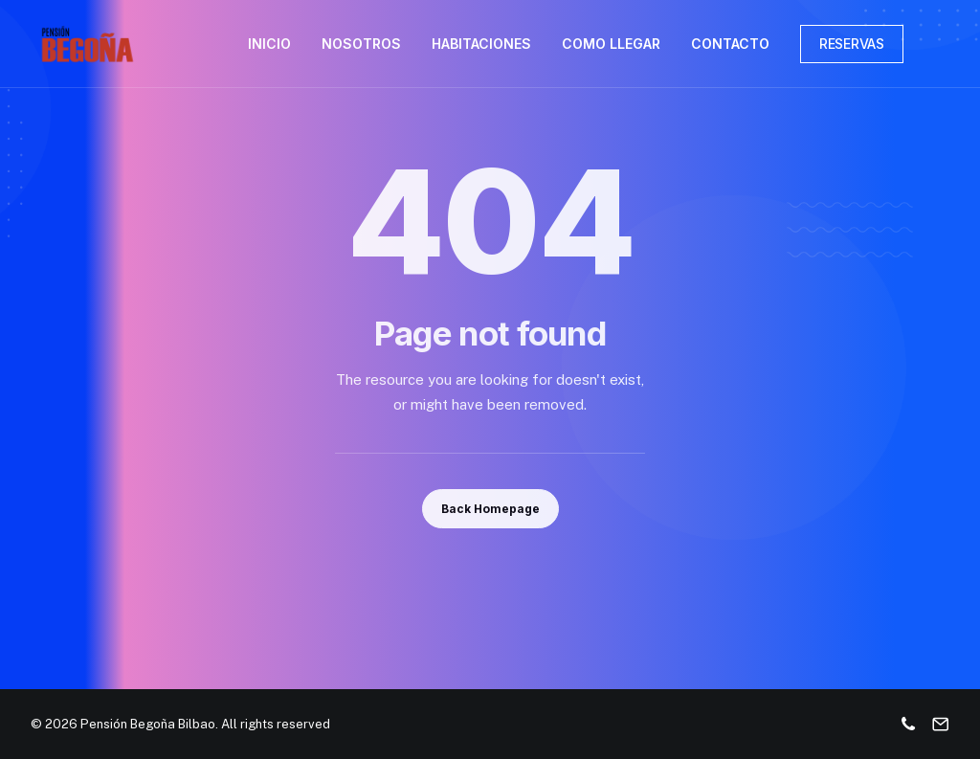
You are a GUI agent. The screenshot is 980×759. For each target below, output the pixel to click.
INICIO (269, 43)
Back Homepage (490, 509)
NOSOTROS (361, 43)
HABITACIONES (481, 43)
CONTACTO (730, 43)
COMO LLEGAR (611, 43)
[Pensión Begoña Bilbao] (88, 44)
